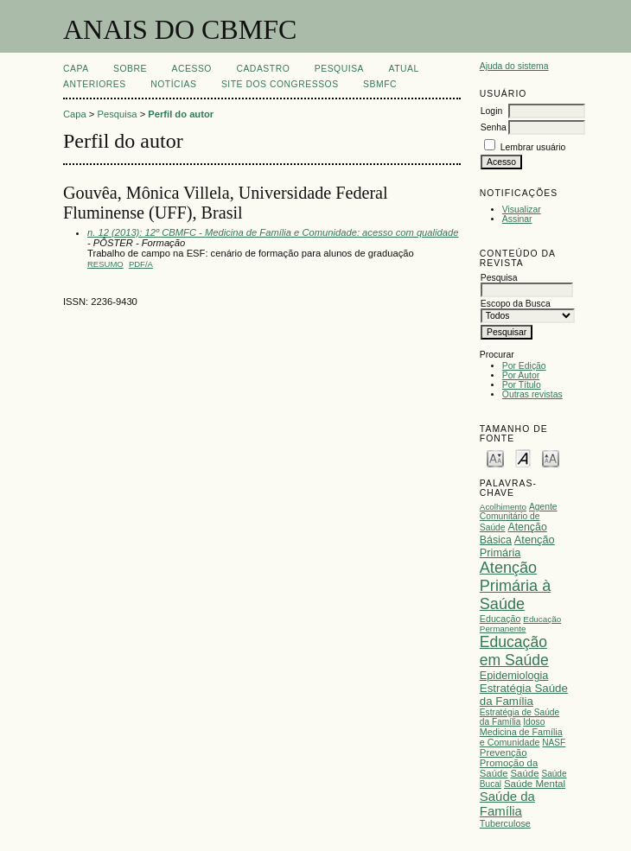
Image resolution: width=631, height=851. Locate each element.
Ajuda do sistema (514, 66)
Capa (76, 68)
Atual (404, 68)
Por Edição (524, 366)
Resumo (105, 264)
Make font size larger (550, 457)
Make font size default (523, 457)
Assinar (517, 219)
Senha (494, 127)
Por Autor (520, 375)
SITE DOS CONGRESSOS (280, 84)
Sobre (130, 68)
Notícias (173, 84)
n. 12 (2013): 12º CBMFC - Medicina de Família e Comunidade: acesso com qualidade (272, 232)
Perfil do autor (181, 114)
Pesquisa (339, 68)
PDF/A (141, 264)
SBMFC (380, 84)
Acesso (192, 68)
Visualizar (521, 209)
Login (491, 111)
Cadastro (263, 68)
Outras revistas (532, 394)
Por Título (521, 385)
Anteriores (94, 84)
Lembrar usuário (533, 147)
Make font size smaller (495, 457)
